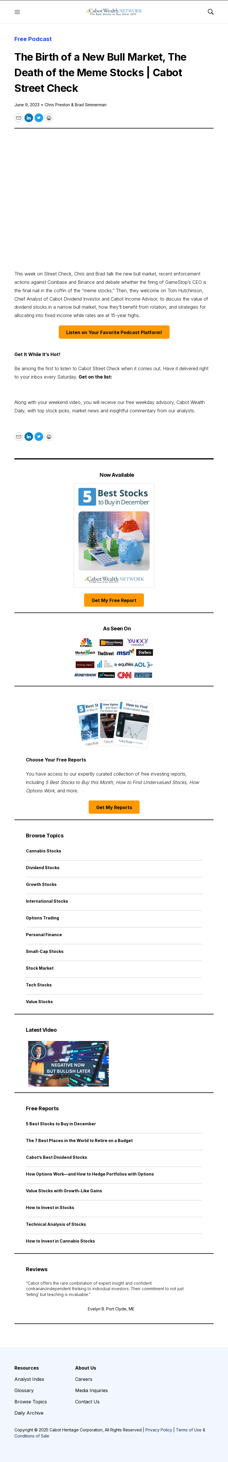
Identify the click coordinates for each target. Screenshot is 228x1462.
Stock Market (40, 968)
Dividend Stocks (43, 867)
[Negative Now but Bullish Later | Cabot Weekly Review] (68, 1063)
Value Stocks (39, 1001)
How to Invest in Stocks (50, 1207)
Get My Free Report (114, 600)
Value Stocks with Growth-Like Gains (64, 1190)
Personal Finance (44, 934)
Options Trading (42, 917)
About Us (85, 1368)
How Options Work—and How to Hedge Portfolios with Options (90, 1174)
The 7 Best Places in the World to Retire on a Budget (79, 1140)
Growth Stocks (41, 884)
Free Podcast (33, 39)
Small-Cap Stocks (45, 951)
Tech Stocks (39, 984)
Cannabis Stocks (43, 850)
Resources (26, 1368)
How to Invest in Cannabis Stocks (60, 1240)
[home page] (114, 12)
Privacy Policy (158, 1429)
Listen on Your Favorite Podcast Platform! (114, 332)
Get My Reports (114, 807)
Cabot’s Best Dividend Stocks (56, 1157)
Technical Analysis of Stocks (56, 1224)
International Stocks (47, 901)
